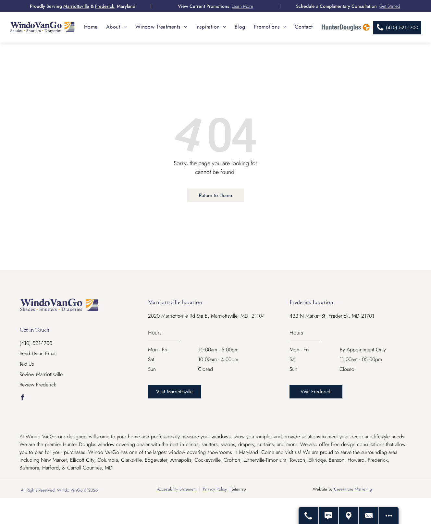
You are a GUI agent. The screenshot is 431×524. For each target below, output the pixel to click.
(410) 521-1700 (35, 343)
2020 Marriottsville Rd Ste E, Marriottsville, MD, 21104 (206, 316)
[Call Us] (309, 515)
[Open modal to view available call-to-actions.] (389, 515)
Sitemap (239, 489)
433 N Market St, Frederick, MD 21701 (331, 316)
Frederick (104, 6)
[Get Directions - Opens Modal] (349, 515)
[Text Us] (329, 515)
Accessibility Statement (177, 489)
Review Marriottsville (41, 374)
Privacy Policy (215, 489)
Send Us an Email (37, 353)
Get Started (389, 6)
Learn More (242, 6)
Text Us (26, 364)
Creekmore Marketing (353, 489)
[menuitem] (91, 26)
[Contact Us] (369, 515)
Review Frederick (37, 384)
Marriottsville (76, 6)
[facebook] (22, 398)
